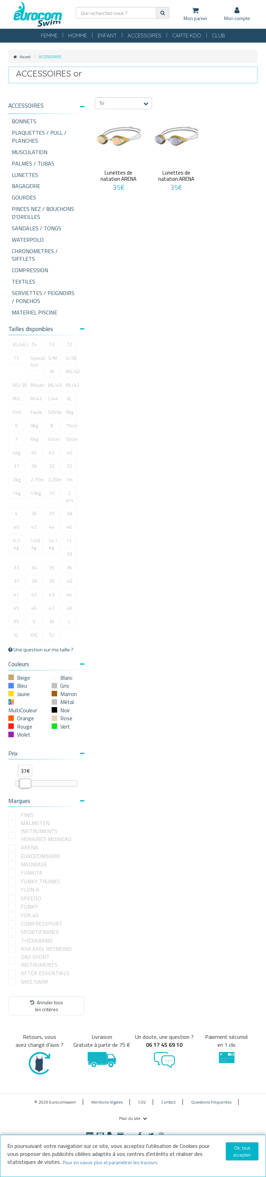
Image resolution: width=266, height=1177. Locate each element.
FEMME (49, 35)
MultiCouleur (22, 710)
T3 (51, 344)
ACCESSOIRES (144, 35)
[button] (46, 105)
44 (51, 526)
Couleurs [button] (46, 664)
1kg (16, 493)
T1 (16, 358)
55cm (71, 439)
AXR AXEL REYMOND (46, 949)
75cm (71, 425)
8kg (34, 425)
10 (51, 493)
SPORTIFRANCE (40, 932)
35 (51, 567)
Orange (25, 718)
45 (34, 452)
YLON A (30, 890)
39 (51, 581)
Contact (168, 1102)
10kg (35, 493)
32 (69, 466)
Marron (68, 694)
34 (34, 567)
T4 (34, 344)
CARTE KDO (186, 35)
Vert (65, 726)
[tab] (46, 108)
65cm (54, 439)
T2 (69, 344)
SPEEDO (31, 898)
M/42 (36, 398)
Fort (17, 412)
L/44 (53, 398)
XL (69, 398)
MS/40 (71, 371)
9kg (69, 412)
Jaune (23, 694)
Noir (65, 710)
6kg (34, 439)
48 (69, 608)
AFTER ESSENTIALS (45, 973)
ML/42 (71, 385)
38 (34, 466)
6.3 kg (16, 544)
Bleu (22, 685)
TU (51, 635)
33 (51, 466)
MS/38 (18, 385)
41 (16, 594)
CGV (142, 1102)
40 (69, 452)
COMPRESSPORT (41, 924)
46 (69, 526)
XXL (34, 635)
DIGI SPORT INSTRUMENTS (39, 961)
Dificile (54, 412)
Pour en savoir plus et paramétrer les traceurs (110, 1162)
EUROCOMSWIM (40, 856)
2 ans (69, 496)
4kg (16, 452)
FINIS (27, 815)
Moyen (36, 385)
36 (34, 513)
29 (69, 554)
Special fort (36, 361)
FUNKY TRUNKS (40, 881)
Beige (23, 678)
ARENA (29, 847)
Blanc (66, 678)
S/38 (71, 358)
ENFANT (107, 35)
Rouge (24, 726)
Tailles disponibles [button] (46, 329)
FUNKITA (32, 873)
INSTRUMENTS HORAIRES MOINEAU (46, 835)
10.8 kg (35, 544)
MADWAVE (34, 864)
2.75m (36, 479)
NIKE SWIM (34, 982)
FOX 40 (29, 915)
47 (51, 608)
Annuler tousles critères (46, 1006)
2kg (16, 479)
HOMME (77, 35)
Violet (23, 734)
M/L (17, 398)
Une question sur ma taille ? (40, 649)
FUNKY (29, 907)
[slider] (25, 783)
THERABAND (37, 941)
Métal (67, 702)
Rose (66, 718)
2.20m (54, 479)
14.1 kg (52, 544)
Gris (64, 685)
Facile (36, 412)
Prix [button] (46, 753)
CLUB (218, 35)
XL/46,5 (18, 344)
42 (34, 526)
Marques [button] (46, 801)
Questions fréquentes (211, 1102)
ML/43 (54, 385)
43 (51, 452)
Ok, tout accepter (242, 1151)
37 (16, 466)
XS (16, 621)
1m (69, 479)
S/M (52, 358)
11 (69, 540)
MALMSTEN (35, 823)
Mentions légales (107, 1102)
